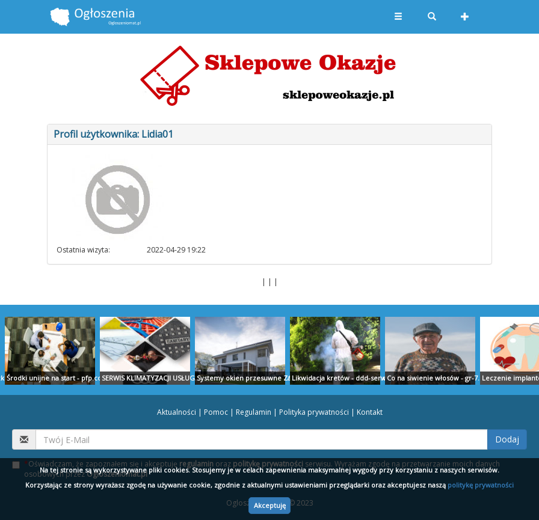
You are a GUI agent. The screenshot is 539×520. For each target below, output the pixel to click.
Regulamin (253, 412)
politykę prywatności (481, 484)
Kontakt (370, 412)
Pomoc (216, 412)
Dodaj (507, 439)
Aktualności (176, 412)
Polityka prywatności (314, 412)
